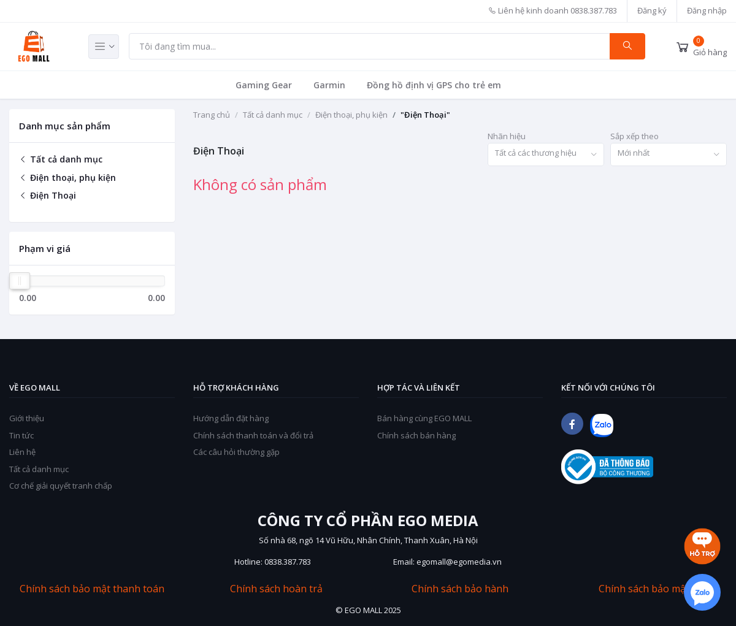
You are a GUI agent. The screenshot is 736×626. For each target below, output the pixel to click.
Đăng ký (652, 10)
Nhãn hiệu (507, 136)
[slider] (19, 280)
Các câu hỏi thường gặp (236, 451)
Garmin (329, 85)
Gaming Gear (264, 85)
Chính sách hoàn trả (276, 589)
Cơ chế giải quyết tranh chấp (60, 485)
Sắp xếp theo (634, 136)
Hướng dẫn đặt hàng (231, 418)
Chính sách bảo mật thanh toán (92, 589)
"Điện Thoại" (425, 114)
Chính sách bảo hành (460, 589)
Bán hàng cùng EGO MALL (424, 418)
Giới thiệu (26, 418)
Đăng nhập (707, 10)
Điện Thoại (47, 195)
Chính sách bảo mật (644, 589)
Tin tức (21, 435)
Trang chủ (211, 114)
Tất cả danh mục (60, 159)
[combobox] (546, 155)
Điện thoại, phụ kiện (67, 177)
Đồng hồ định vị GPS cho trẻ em (434, 85)
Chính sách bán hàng (416, 435)
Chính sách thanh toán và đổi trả (253, 435)
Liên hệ (22, 451)
